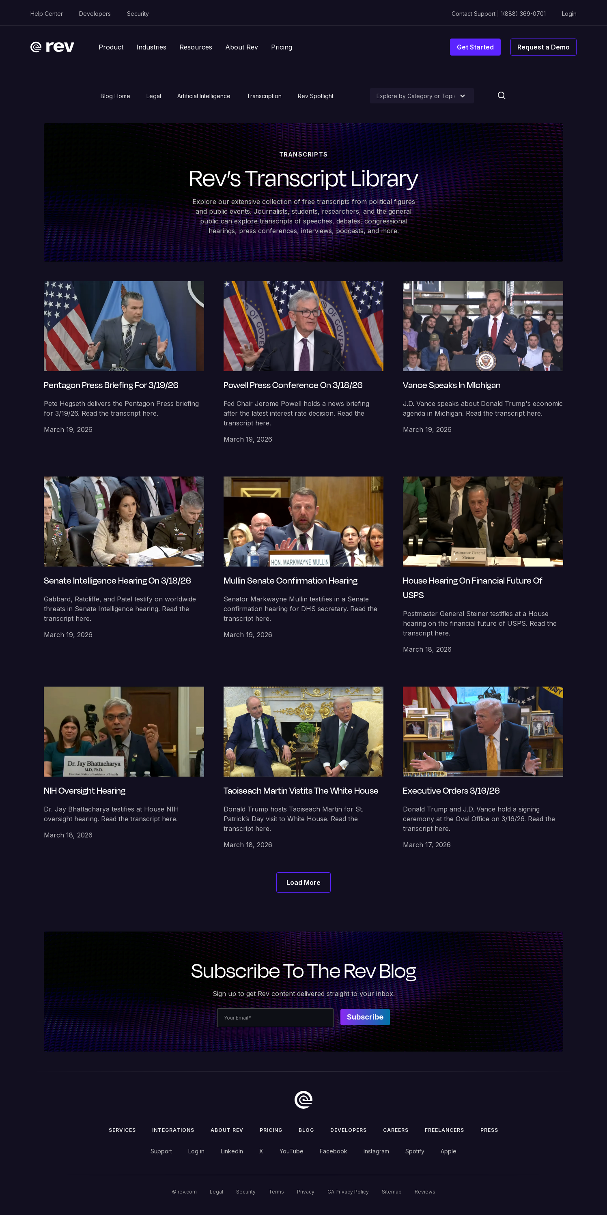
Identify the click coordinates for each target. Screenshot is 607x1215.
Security (138, 13)
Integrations (173, 1130)
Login (569, 13)
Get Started (475, 47)
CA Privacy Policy (348, 1192)
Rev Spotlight (316, 95)
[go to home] (303, 1100)
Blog (306, 1130)
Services (122, 1130)
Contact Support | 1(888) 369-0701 (499, 13)
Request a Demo (543, 47)
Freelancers (444, 1130)
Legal (153, 95)
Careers (396, 1130)
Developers (95, 13)
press (489, 1130)
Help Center (46, 13)
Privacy (305, 1192)
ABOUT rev (227, 1130)
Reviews (425, 1192)
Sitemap (392, 1192)
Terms (276, 1192)
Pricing (271, 1130)
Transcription (264, 95)
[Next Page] (303, 882)
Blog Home (115, 95)
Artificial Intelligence (203, 95)
